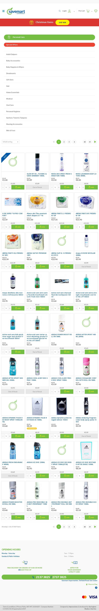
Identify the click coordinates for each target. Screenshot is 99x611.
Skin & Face (10, 130)
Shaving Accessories (14, 124)
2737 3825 (59, 577)
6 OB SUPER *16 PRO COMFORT (12, 214)
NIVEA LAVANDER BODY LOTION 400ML (86, 175)
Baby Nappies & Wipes (15, 67)
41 (90, 142)
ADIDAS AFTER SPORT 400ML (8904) (86, 335)
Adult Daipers (11, 54)
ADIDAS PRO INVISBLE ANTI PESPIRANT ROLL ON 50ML (61, 504)
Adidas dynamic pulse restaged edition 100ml (61, 419)
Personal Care (15, 37)
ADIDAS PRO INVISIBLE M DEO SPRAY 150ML (86, 503)
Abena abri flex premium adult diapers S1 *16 (37, 214)
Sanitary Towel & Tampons (16, 118)
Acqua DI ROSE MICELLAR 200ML (85, 254)
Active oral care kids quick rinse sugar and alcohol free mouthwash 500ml (12, 336)
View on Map (91, 584)
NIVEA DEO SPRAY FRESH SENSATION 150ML (61, 175)
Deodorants (11, 73)
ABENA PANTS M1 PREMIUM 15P (86, 214)
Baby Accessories (13, 61)
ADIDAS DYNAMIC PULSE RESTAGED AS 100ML (37, 419)
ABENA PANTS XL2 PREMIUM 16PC (12, 254)
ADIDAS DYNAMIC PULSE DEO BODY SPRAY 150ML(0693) (12, 420)
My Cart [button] (81, 11)
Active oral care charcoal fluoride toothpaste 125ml (61, 295)
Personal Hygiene (13, 111)
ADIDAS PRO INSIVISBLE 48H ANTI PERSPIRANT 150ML (37, 504)
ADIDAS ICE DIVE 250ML (36, 462)
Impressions (73, 607)
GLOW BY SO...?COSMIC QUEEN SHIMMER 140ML (37, 175)
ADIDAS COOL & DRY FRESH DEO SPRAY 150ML (61, 379)
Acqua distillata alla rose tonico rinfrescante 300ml (12, 294)
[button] (59, 11)
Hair (7, 86)
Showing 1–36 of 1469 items (11, 527)
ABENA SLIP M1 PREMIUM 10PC (36, 254)
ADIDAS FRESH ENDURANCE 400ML (12, 463)
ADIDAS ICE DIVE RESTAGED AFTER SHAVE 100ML (86, 463)
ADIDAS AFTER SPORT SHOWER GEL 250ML (12, 379)
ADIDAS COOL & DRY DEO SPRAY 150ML (37, 379)
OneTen (93, 609)
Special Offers (12, 45)
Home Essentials (12, 92)
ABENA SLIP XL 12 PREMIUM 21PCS (61, 254)
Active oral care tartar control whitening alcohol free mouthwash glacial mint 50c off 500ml (37, 337)
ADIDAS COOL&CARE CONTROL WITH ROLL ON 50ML (86, 379)
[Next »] (95, 142)
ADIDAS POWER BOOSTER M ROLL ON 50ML (12, 503)
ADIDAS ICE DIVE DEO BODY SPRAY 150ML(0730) (61, 463)
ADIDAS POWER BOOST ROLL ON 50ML (61, 335)
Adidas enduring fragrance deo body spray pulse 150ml (86, 420)
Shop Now (62, 22)
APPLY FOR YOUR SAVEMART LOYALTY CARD (74, 570)
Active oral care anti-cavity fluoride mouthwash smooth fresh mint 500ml (37, 295)
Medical (9, 99)
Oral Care (10, 105)
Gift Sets (9, 80)
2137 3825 (43, 577)
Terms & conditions (9, 607)
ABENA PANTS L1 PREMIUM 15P (61, 214)
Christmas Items (41, 22)
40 (85, 142)
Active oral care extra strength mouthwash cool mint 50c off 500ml (86, 295)
